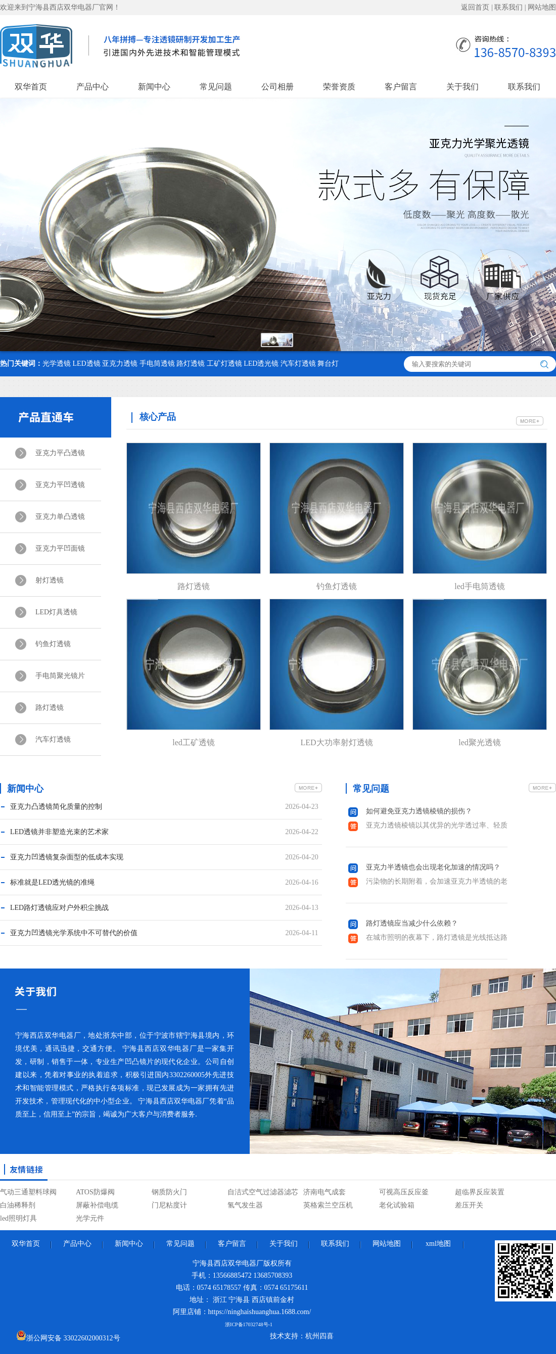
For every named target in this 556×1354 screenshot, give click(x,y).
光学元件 (90, 1218)
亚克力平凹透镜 (60, 485)
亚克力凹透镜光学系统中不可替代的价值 (73, 933)
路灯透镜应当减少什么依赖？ (412, 923)
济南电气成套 (324, 1192)
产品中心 (92, 86)
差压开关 (469, 1205)
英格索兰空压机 (328, 1205)
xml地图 (438, 1243)
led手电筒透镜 (479, 586)
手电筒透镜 (157, 363)
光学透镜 (56, 363)
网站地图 (542, 7)
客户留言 (401, 86)
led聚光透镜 (479, 742)
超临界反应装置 (479, 1192)
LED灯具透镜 (56, 612)
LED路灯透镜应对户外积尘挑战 (59, 907)
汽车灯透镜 (298, 363)
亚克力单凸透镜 (60, 516)
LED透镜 (87, 363)
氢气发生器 (245, 1205)
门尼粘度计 (169, 1205)
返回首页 (475, 7)
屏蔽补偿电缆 (97, 1205)
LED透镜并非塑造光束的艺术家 (59, 832)
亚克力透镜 (119, 363)
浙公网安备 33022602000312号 (68, 1336)
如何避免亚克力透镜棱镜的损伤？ (419, 811)
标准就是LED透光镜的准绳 (52, 882)
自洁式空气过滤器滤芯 (262, 1192)
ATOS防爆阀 (95, 1192)
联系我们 (508, 7)
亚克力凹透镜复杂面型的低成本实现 (66, 857)
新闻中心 (154, 86)
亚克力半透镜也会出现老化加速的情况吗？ (433, 867)
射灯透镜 (49, 580)
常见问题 (216, 86)
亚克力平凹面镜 (60, 548)
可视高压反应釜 (404, 1192)
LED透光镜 (261, 363)
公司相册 (277, 86)
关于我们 (462, 86)
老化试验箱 (396, 1205)
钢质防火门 (169, 1192)
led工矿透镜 (193, 742)
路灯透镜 (190, 363)
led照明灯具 (18, 1218)
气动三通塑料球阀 (28, 1192)
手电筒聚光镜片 (60, 676)
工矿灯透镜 (224, 363)
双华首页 (31, 86)
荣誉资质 (339, 86)
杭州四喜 (319, 1336)
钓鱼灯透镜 (53, 644)
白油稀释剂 (17, 1205)
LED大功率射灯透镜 (336, 742)
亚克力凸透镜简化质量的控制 (56, 806)
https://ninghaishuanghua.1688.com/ (259, 1312)
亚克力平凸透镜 (60, 453)
